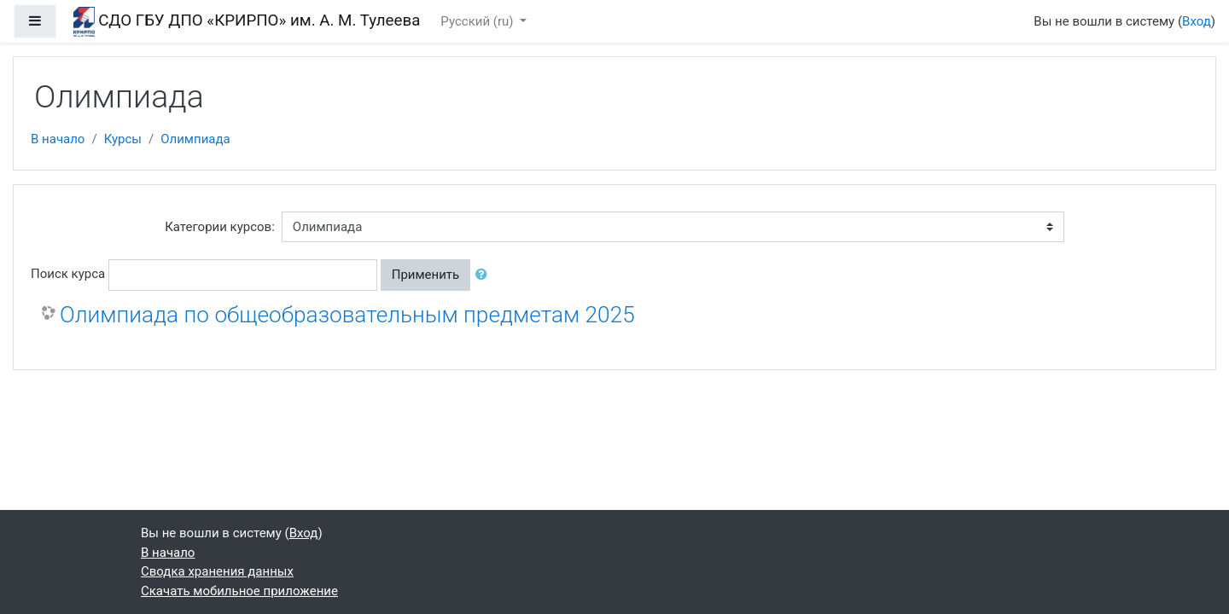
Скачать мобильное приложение (239, 591)
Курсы (123, 139)
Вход (1196, 21)
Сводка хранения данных (217, 571)
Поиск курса (68, 273)
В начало (57, 139)
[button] (485, 275)
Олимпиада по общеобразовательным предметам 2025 (347, 314)
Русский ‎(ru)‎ (478, 21)
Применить (426, 274)
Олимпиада (195, 139)
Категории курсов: (220, 227)
